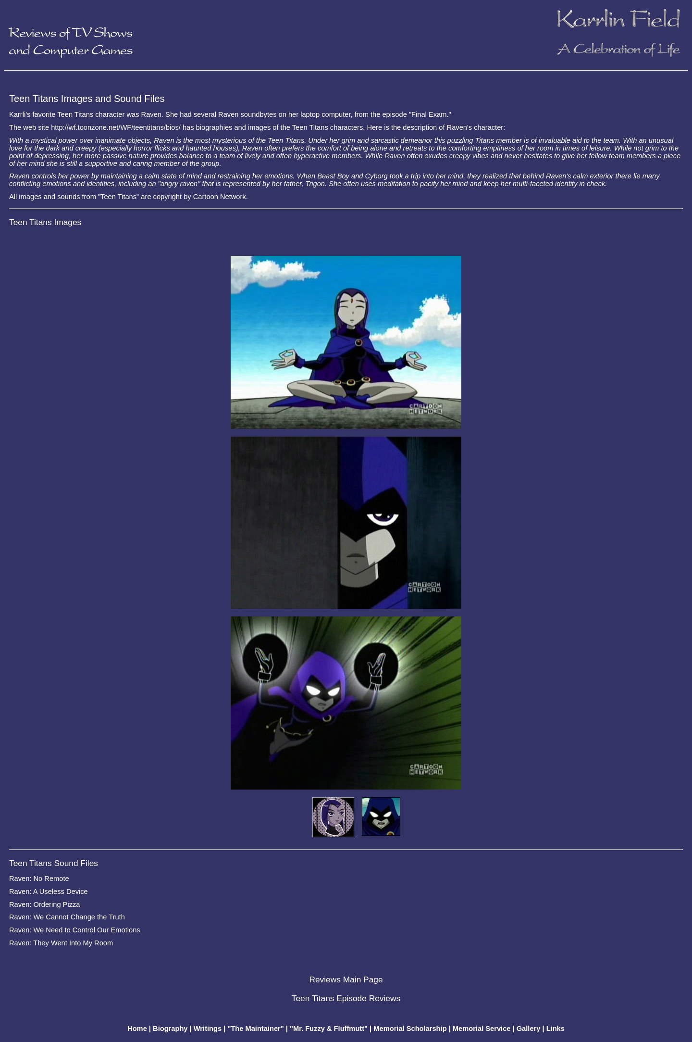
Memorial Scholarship (409, 1028)
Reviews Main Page (346, 979)
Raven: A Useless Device (48, 891)
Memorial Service (482, 1028)
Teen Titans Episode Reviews (346, 998)
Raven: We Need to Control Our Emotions (74, 930)
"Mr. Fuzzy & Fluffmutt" (329, 1028)
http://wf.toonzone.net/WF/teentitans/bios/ (116, 127)
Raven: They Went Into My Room (61, 943)
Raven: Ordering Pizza (44, 904)
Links (555, 1028)
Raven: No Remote (39, 878)
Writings (208, 1028)
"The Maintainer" (255, 1028)
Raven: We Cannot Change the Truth (67, 917)
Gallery (529, 1028)
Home (137, 1028)
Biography (170, 1028)
